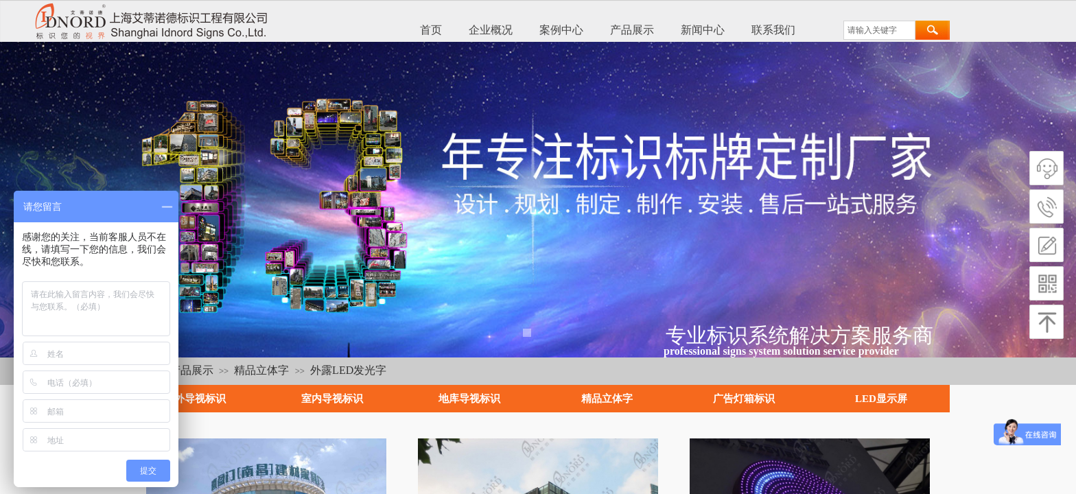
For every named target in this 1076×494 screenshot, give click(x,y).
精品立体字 (261, 370)
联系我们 (773, 30)
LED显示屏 (881, 398)
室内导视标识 (332, 398)
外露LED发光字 (348, 370)
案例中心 (561, 30)
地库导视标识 (469, 398)
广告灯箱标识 (744, 398)
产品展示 (632, 30)
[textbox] (879, 30)
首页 (431, 30)
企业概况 (491, 30)
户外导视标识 (195, 398)
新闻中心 (703, 30)
